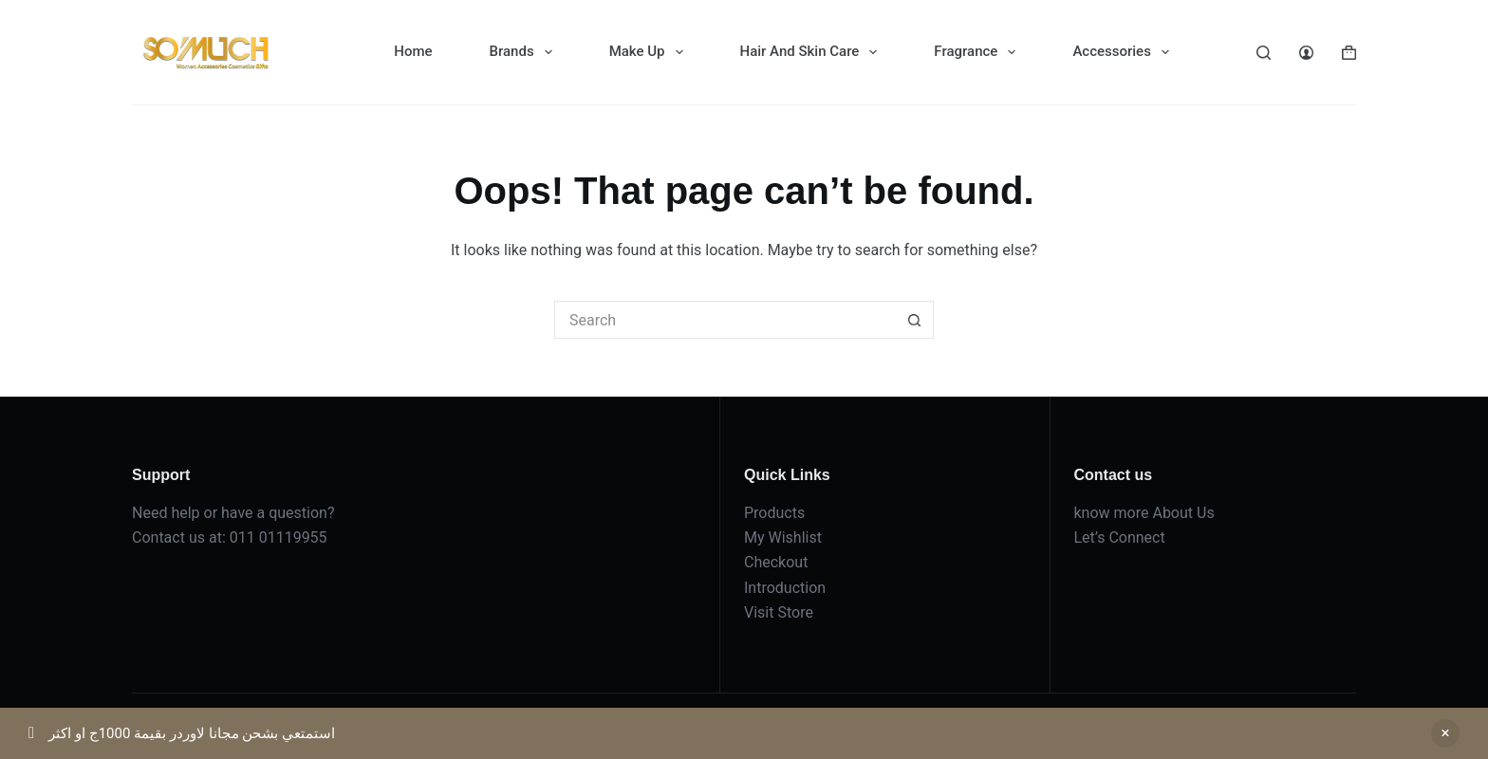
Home (413, 51)
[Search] (1263, 53)
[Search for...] (725, 320)
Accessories (1124, 52)
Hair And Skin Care (812, 52)
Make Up (650, 52)
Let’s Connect (1119, 537)
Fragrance (978, 52)
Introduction (785, 588)
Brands (525, 52)
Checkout (776, 562)
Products (774, 513)
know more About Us (1144, 513)
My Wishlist (783, 537)
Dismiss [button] (1445, 733)
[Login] (1306, 53)
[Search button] (915, 320)
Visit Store (778, 612)
